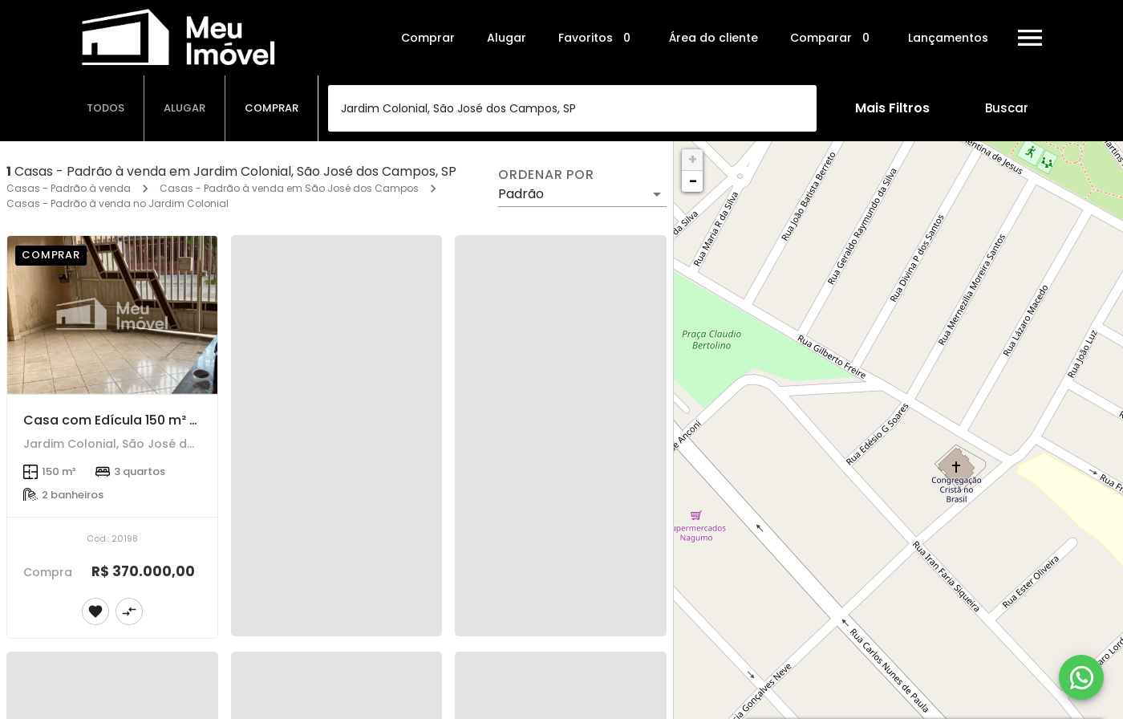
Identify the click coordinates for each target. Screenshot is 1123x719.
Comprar (428, 38)
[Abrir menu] (1030, 37)
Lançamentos (948, 38)
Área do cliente (713, 38)
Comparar (833, 38)
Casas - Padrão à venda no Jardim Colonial (117, 203)
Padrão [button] (521, 194)
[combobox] (572, 108)
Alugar (506, 38)
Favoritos (597, 38)
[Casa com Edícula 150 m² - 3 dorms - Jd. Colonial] (112, 315)
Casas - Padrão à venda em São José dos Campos (289, 188)
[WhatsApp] (1081, 677)
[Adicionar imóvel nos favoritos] (95, 611)
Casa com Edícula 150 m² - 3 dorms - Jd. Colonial (184, 420)
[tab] (105, 108)
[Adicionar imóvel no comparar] (129, 611)
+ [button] (692, 159)
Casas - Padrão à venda (68, 188)
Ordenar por (546, 175)
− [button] (693, 181)
